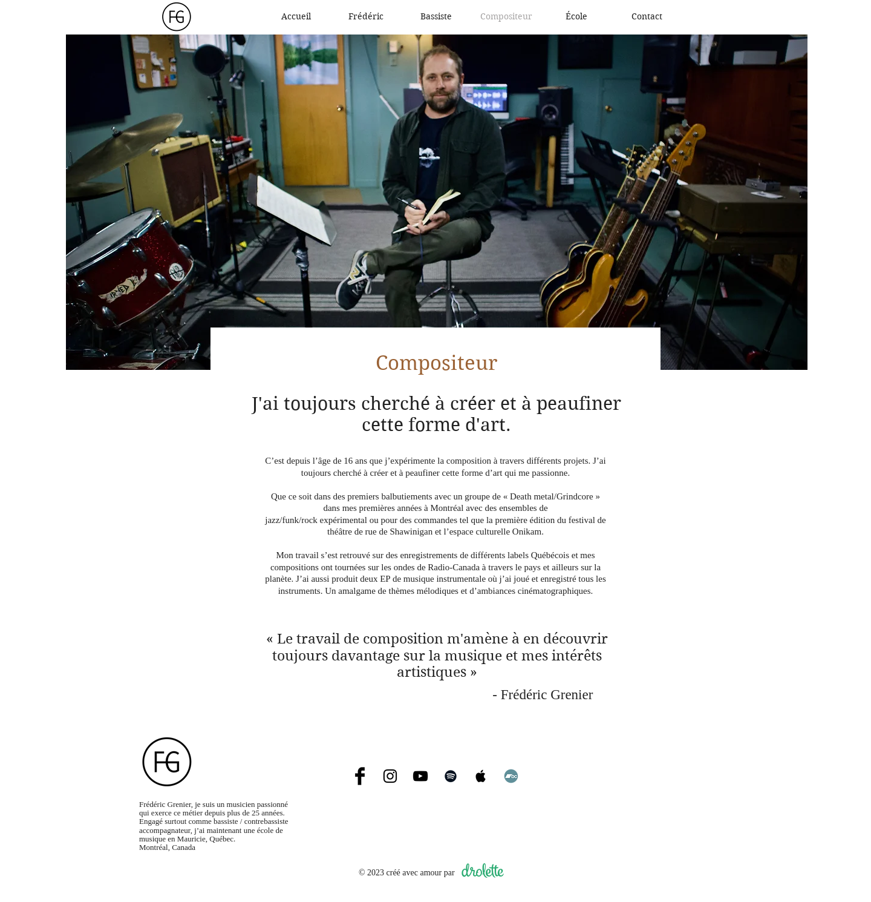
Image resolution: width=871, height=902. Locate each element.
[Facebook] (360, 776)
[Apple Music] (481, 776)
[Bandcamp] (511, 776)
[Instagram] (390, 776)
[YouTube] (420, 776)
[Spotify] (451, 776)
